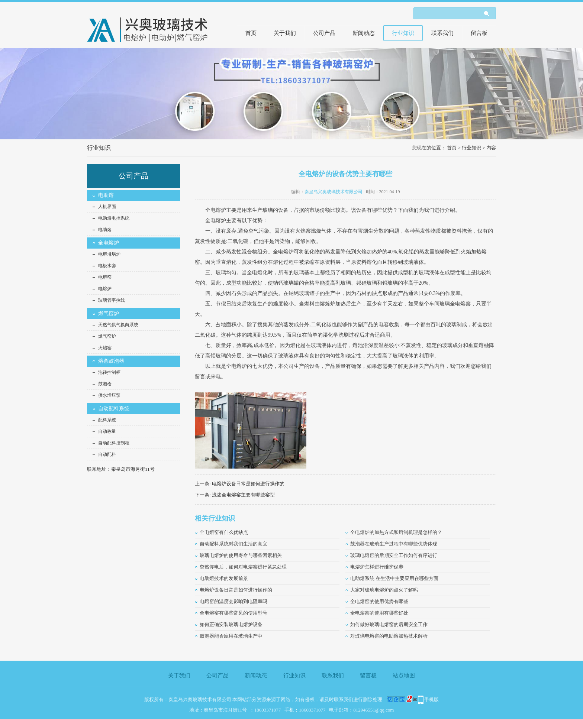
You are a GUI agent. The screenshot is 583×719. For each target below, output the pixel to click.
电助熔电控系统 (113, 218)
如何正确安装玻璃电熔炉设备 (231, 624)
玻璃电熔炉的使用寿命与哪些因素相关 (241, 555)
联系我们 (442, 33)
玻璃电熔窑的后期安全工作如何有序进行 (393, 555)
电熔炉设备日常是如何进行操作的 (248, 483)
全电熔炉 (108, 243)
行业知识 (403, 33)
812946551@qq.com (373, 710)
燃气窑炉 (108, 313)
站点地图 (404, 675)
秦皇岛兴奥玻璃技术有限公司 (334, 191)
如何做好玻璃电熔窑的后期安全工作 (389, 624)
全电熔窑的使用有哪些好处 (379, 613)
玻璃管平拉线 (111, 300)
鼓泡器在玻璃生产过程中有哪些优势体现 (393, 544)
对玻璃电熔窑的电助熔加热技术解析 (389, 636)
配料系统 (107, 419)
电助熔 (106, 195)
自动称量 (107, 431)
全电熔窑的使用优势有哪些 (379, 601)
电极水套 (107, 265)
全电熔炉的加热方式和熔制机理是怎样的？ (396, 532)
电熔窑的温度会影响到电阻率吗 (233, 601)
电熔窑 (105, 277)
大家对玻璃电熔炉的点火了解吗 (384, 590)
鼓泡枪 (105, 383)
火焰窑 (105, 347)
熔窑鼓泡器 (111, 361)
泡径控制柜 (109, 372)
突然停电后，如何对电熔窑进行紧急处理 (243, 567)
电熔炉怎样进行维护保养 (376, 567)
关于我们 (285, 33)
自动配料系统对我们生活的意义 (233, 544)
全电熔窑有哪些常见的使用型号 (233, 613)
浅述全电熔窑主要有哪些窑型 (243, 495)
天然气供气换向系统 (118, 324)
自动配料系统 (113, 408)
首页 (251, 33)
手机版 (431, 699)
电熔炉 (105, 288)
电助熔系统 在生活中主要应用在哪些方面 (394, 578)
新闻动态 (363, 33)
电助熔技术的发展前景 (224, 578)
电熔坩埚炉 (109, 254)
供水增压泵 (109, 395)
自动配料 (107, 454)
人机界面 (107, 206)
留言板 (479, 33)
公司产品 (324, 33)
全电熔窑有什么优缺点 (224, 532)
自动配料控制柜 (113, 443)
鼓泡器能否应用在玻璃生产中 (231, 636)
